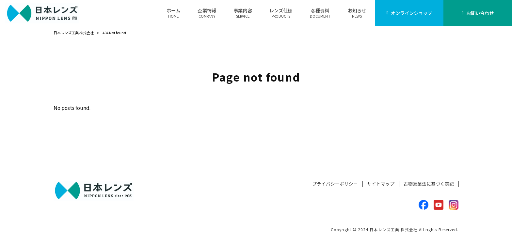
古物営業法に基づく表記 (429, 184)
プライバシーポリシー (335, 184)
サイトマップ (380, 184)
